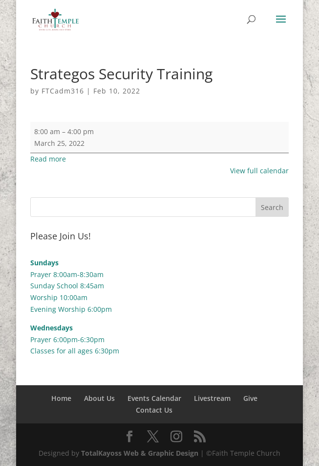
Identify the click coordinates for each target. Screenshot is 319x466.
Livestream (212, 398)
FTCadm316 (63, 90)
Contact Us (154, 410)
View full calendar (259, 170)
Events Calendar (154, 398)
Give (250, 398)
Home (61, 398)
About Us (99, 398)
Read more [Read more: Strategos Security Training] (48, 158)
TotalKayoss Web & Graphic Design (139, 453)
